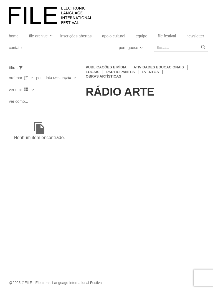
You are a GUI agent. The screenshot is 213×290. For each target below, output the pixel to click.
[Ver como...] (20, 101)
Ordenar (15, 78)
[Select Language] (125, 47)
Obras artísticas (103, 76)
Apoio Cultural (113, 36)
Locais (92, 72)
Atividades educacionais (158, 67)
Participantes (120, 72)
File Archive (38, 36)
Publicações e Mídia (106, 67)
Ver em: (16, 90)
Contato (15, 47)
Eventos (150, 72)
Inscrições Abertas (76, 36)
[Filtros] (19, 68)
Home (14, 36)
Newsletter (195, 36)
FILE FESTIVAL (167, 36)
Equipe (141, 36)
